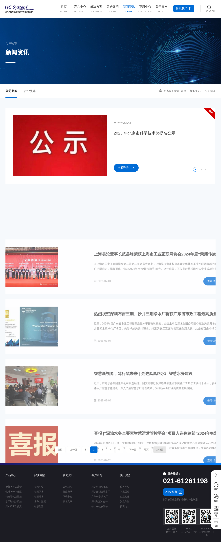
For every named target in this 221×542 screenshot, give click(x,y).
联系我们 (161, 65)
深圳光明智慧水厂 (100, 491)
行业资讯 (129, 36)
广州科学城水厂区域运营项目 (101, 496)
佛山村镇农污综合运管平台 (101, 506)
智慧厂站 (96, 29)
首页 (64, 9)
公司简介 (161, 29)
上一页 (88, 449)
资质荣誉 (161, 43)
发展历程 (161, 36)
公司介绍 (124, 486)
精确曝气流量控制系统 (79, 43)
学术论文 (145, 43)
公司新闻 (129, 29)
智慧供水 (96, 36)
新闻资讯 (129, 11)
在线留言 (171, 492)
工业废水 (96, 80)
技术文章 (67, 501)
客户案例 (113, 9)
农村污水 (96, 72)
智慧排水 (96, 43)
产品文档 (145, 29)
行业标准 (145, 51)
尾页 (132, 449)
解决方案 (96, 9)
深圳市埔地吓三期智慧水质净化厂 (101, 486)
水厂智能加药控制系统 (79, 51)
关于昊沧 (161, 9)
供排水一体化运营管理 (79, 36)
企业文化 (161, 51)
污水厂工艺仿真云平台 (79, 58)
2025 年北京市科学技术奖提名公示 (144, 133)
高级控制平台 (79, 65)
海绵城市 (96, 65)
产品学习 (145, 36)
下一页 (124, 449)
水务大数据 (96, 51)
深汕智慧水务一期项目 (101, 501)
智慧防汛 (96, 58)
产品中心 (80, 9)
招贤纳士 (161, 58)
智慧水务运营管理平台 (79, 29)
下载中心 (145, 9)
